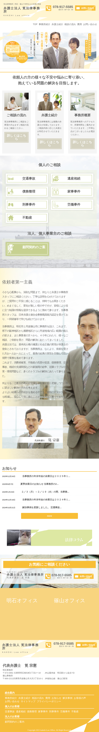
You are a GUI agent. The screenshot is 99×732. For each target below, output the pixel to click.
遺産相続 (21, 711)
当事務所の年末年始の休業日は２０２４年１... (46, 499)
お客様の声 (80, 698)
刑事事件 (54, 711)
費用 (79, 24)
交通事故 (10, 711)
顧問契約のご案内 (14, 721)
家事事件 (43, 711)
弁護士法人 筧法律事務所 (23, 12)
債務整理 (32, 711)
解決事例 (67, 698)
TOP (35, 24)
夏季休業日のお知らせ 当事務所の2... (39, 484)
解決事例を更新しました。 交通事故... (42, 507)
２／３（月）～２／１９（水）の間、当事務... (45, 492)
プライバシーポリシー (49, 701)
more (49, 516)
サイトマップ (28, 701)
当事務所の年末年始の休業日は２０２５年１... (46, 476)
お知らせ (56, 698)
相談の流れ (70, 24)
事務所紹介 (44, 24)
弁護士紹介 (57, 24)
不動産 (75, 711)
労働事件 (65, 711)
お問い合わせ (90, 24)
